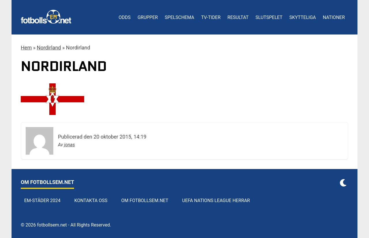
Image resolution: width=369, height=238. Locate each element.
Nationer (334, 17)
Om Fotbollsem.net (144, 200)
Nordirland (49, 48)
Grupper (148, 17)
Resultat (237, 17)
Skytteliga (302, 17)
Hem (26, 48)
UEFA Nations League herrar (216, 200)
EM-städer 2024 (42, 200)
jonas (69, 144)
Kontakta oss (91, 200)
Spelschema (179, 17)
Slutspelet (269, 17)
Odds (125, 17)
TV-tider (211, 17)
